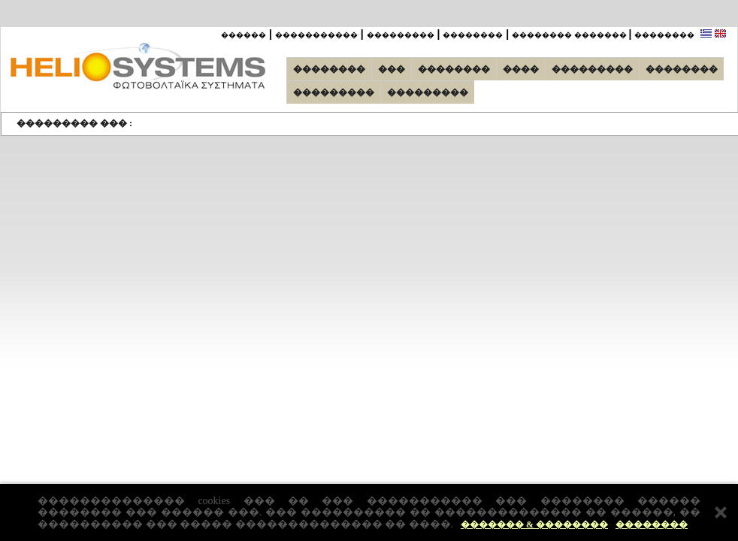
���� (521, 69)
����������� (316, 35)
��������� (400, 35)
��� (391, 69)
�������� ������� (570, 35)
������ (243, 35)
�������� (652, 525)
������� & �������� (534, 525)
